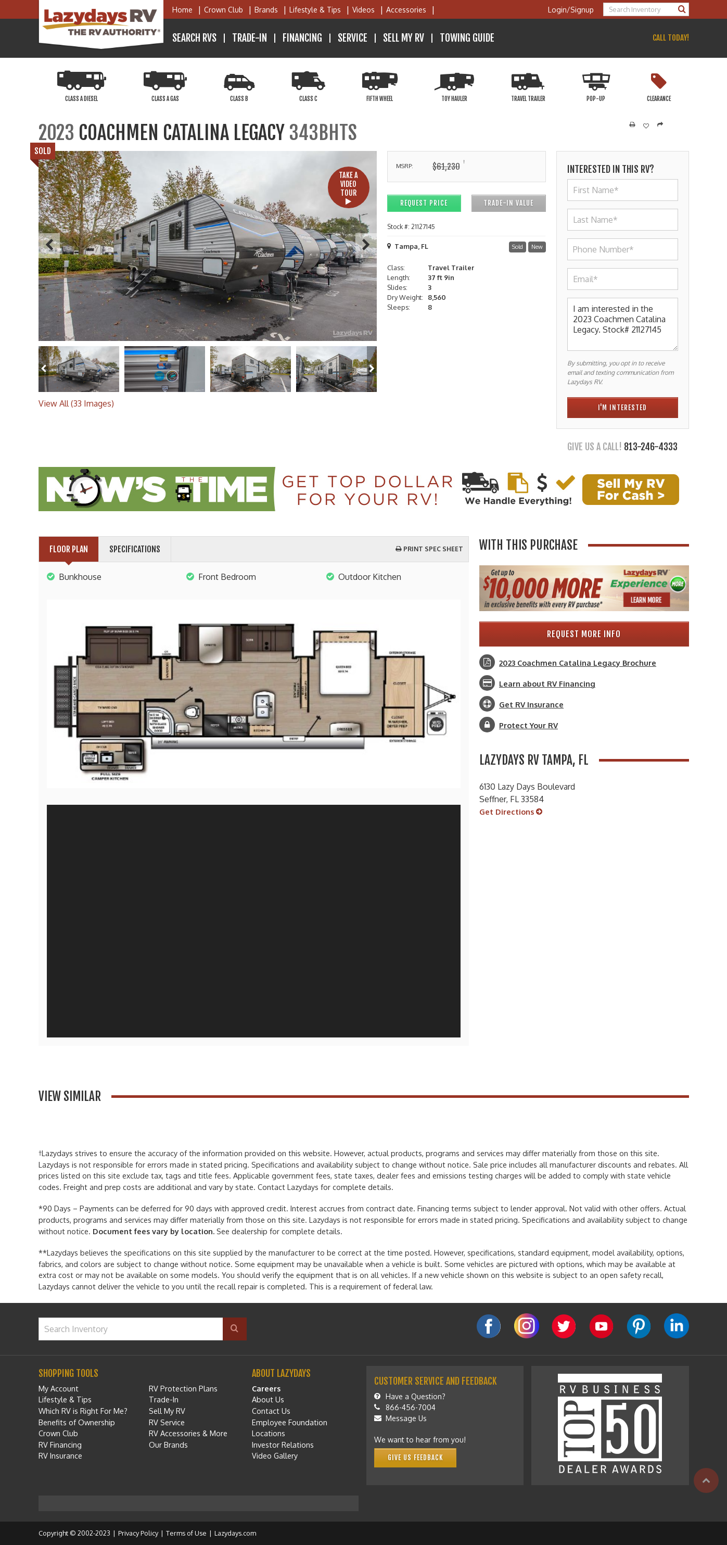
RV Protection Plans (183, 1388)
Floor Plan (68, 549)
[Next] (366, 245)
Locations (268, 1433)
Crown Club (223, 9)
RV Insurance (60, 1455)
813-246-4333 (651, 446)
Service (352, 38)
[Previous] (49, 245)
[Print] (632, 125)
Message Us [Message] (400, 1418)
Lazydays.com (235, 1533)
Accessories (406, 9)
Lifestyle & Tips (315, 9)
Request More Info (584, 634)
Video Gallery (275, 1455)
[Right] (372, 368)
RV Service (167, 1422)
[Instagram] (526, 1325)
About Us (268, 1399)
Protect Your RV (528, 725)
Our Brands (168, 1444)
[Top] (706, 1480)
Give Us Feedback (415, 1457)
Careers (266, 1388)
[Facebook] (489, 1326)
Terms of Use (186, 1533)
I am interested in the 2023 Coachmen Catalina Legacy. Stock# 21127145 (622, 324)
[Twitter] (564, 1326)
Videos (363, 9)
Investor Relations (283, 1444)
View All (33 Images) (76, 403)
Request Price (424, 203)
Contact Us (271, 1410)
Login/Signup (571, 9)
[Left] (43, 368)
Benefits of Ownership (77, 1422)
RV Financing (60, 1444)
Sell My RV (403, 38)
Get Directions (510, 812)
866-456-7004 (405, 1407)
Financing (302, 38)
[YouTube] (601, 1326)
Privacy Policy (138, 1533)
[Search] (682, 9)
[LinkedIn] (676, 1325)
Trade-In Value (508, 203)
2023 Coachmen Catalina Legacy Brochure (577, 662)
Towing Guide (467, 38)
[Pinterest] (639, 1326)
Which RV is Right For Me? (83, 1410)
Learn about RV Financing (547, 683)
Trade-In (249, 38)
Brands (266, 9)
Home (182, 9)
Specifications (134, 549)
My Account (59, 1388)
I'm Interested (622, 407)
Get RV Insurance (531, 704)
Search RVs (194, 38)
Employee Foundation (289, 1422)
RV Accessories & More (188, 1433)
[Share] (660, 125)
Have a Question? (409, 1396)
